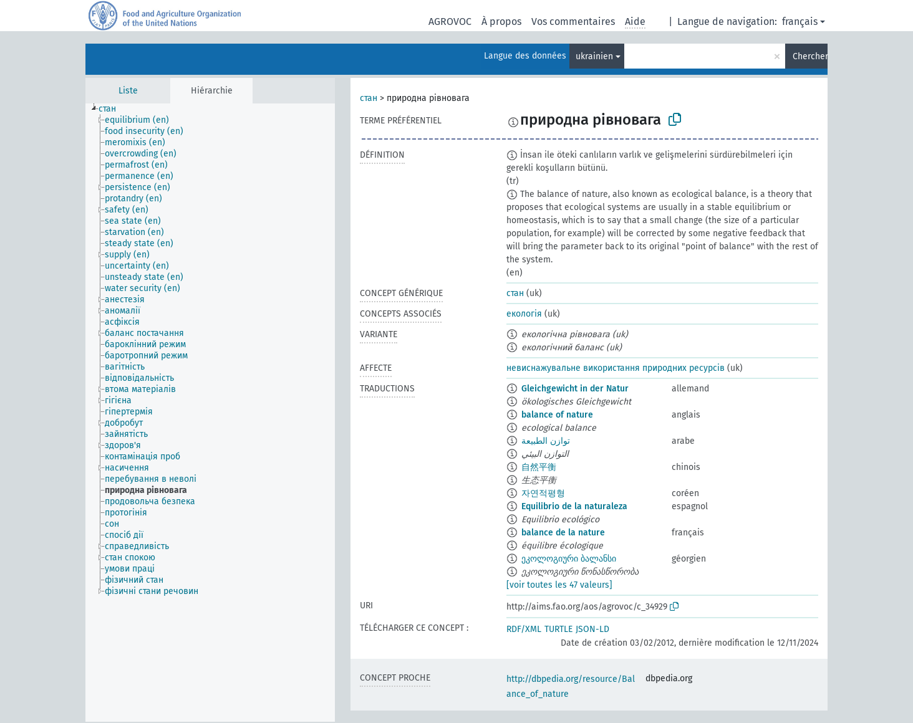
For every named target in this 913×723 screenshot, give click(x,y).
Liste (128, 90)
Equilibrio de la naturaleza (574, 506)
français (800, 21)
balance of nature (557, 414)
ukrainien (594, 56)
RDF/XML (523, 629)
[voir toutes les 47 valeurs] (559, 585)
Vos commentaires (573, 21)
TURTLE (558, 629)
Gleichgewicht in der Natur (575, 388)
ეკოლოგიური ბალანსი (568, 558)
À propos (501, 21)
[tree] (210, 412)
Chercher (810, 56)
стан (368, 98)
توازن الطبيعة (545, 441)
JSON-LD (592, 629)
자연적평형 (543, 493)
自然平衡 (538, 467)
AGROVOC (449, 21)
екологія (524, 314)
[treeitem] (112, 109)
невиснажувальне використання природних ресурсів (615, 368)
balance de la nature (563, 532)
